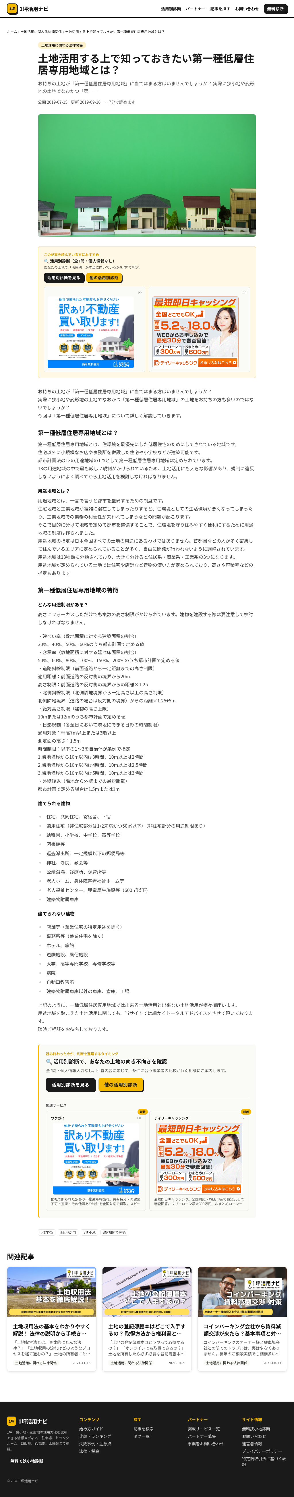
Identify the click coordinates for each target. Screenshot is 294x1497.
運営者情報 (252, 1443)
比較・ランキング (95, 1436)
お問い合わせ (247, 8)
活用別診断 (171, 8)
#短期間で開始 (114, 1232)
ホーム (12, 31)
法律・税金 (89, 1451)
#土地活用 (68, 1232)
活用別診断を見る (63, 277)
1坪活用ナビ (27, 1421)
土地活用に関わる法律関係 (41, 31)
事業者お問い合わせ (206, 1443)
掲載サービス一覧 (204, 1429)
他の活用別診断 (104, 277)
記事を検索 (144, 1429)
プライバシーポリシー (262, 1451)
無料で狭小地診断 (26, 1461)
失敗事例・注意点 (95, 1443)
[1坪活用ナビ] (28, 8)
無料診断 (275, 8)
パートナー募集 (202, 1436)
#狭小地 (89, 1232)
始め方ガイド (91, 1429)
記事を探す (220, 8)
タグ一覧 (142, 1436)
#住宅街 (46, 1232)
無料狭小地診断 (256, 1429)
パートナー (196, 8)
